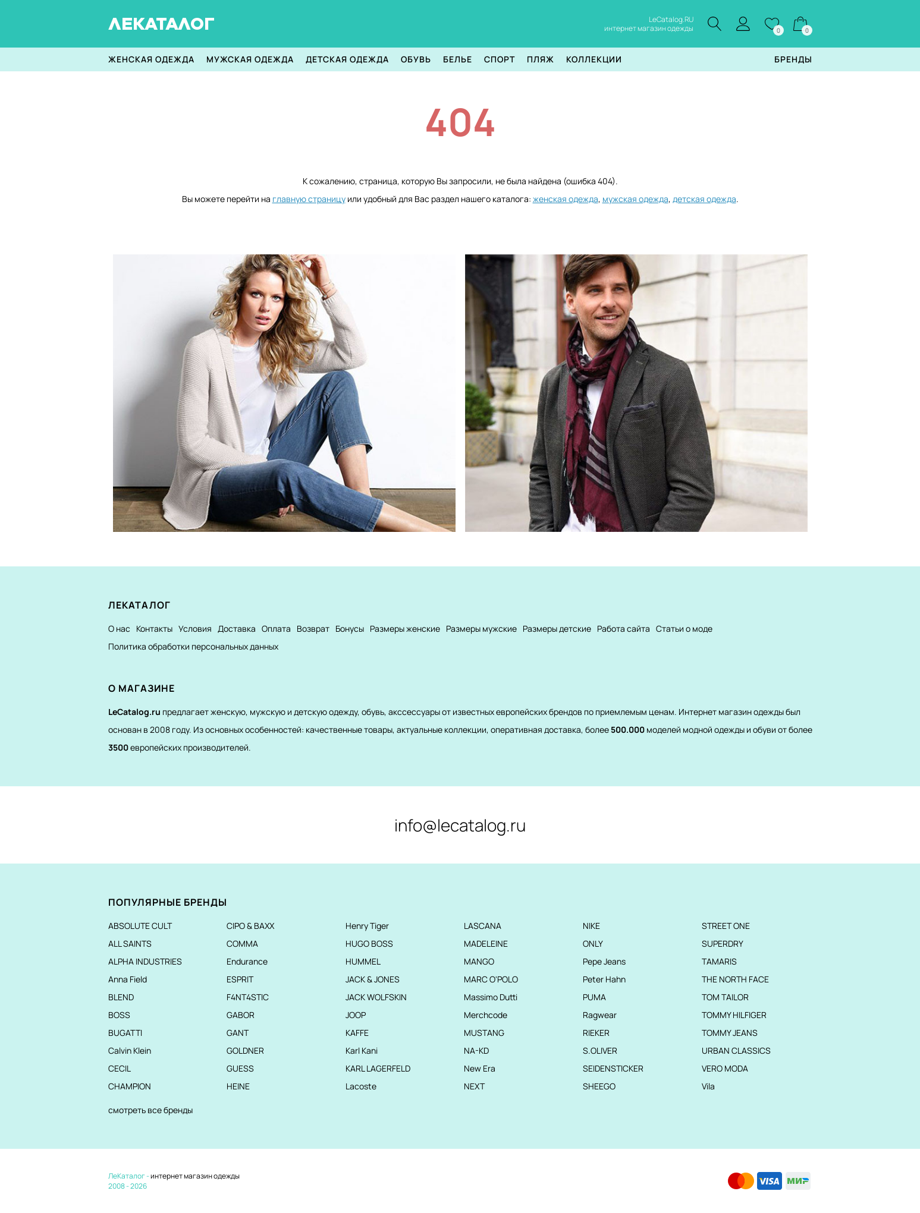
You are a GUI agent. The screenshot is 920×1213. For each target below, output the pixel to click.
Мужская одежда (250, 59)
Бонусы (349, 628)
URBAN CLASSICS (736, 1050)
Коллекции (594, 59)
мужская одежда (635, 198)
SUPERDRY (722, 943)
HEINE (238, 1086)
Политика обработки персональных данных (193, 646)
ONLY (593, 943)
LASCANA (482, 925)
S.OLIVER (600, 1050)
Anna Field (127, 979)
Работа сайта (623, 628)
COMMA (242, 943)
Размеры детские (557, 628)
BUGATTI (125, 1032)
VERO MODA (725, 1068)
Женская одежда (151, 59)
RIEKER (596, 1032)
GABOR (241, 1014)
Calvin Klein (129, 1050)
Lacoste (361, 1086)
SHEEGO (599, 1086)
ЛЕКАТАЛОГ (161, 24)
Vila (708, 1086)
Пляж (540, 59)
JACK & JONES (373, 979)
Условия (195, 628)
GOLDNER (245, 1050)
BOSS (119, 1014)
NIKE (591, 925)
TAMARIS (719, 961)
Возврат (313, 628)
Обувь (416, 59)
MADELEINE (486, 943)
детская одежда (704, 198)
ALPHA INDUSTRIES (145, 961)
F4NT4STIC (248, 997)
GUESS (240, 1068)
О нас (119, 628)
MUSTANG (484, 1032)
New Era (479, 1068)
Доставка (237, 628)
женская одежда (565, 198)
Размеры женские (405, 628)
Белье (457, 59)
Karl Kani (362, 1050)
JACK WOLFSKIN (376, 997)
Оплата (276, 628)
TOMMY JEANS (730, 1032)
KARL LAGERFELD (378, 1068)
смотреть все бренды (150, 1110)
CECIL (119, 1068)
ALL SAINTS (130, 943)
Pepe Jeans (604, 961)
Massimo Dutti (490, 997)
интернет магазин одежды (195, 1176)
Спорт (499, 59)
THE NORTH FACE (735, 979)
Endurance (247, 961)
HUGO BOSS (369, 943)
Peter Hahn (604, 979)
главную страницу (309, 198)
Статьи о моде (684, 628)
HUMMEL (363, 961)
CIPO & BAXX (250, 925)
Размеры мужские (481, 628)
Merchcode (485, 1014)
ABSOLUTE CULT (140, 925)
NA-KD (476, 1050)
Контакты (154, 628)
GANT (238, 1032)
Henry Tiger (367, 925)
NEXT (474, 1086)
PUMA (594, 997)
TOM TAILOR (725, 997)
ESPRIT (240, 979)
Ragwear (600, 1014)
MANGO (479, 961)
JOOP (356, 1014)
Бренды (793, 59)
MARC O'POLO (491, 979)
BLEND (121, 997)
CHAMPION (129, 1086)
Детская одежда (347, 59)
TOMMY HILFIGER (734, 1014)
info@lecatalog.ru (460, 825)
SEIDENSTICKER (613, 1068)
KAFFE (357, 1032)
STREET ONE (726, 925)
